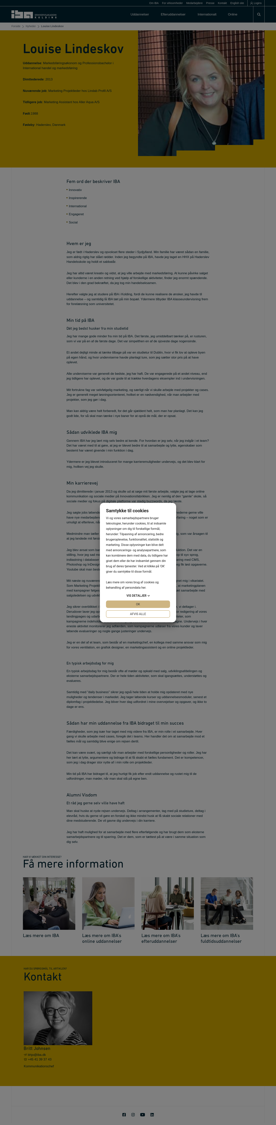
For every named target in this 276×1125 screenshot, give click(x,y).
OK (138, 604)
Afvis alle (138, 614)
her (143, 587)
